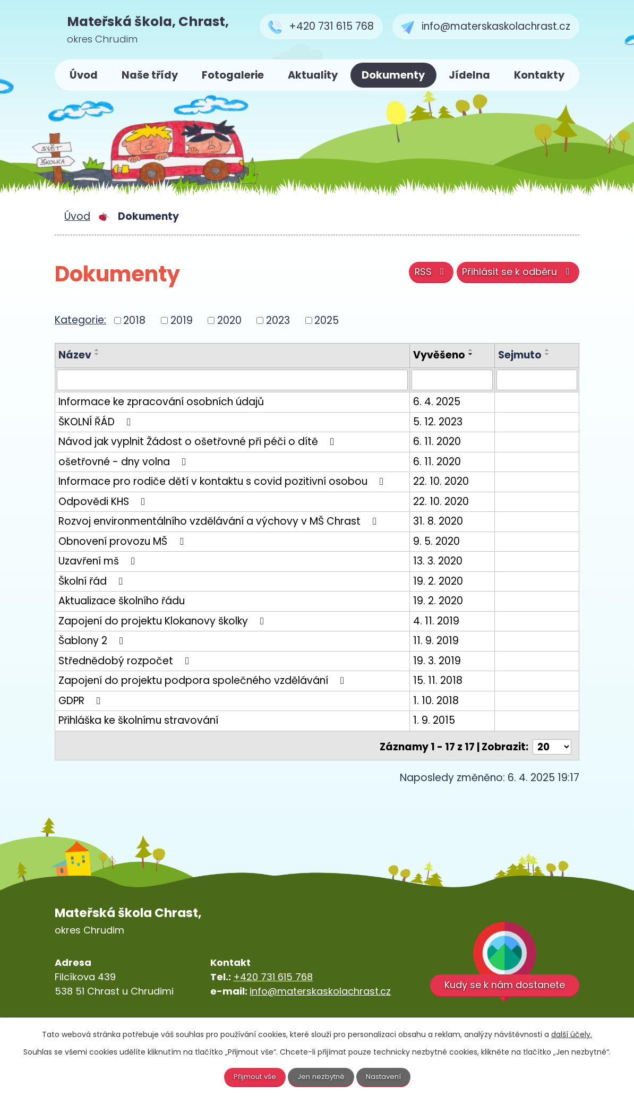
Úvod (84, 75)
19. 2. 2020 (445, 581)
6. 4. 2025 (443, 402)
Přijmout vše (252, 1076)
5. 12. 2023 (444, 422)
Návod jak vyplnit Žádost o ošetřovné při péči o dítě (198, 442)
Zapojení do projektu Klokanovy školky (163, 621)
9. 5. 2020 (443, 541)
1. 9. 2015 (441, 721)
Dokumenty (393, 75)
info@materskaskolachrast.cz (320, 989)
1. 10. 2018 (443, 700)
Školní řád (92, 581)
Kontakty (539, 75)
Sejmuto (523, 355)
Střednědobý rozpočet (125, 661)
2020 (229, 320)
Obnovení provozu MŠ (122, 541)
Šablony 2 (92, 641)
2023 (278, 320)
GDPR (81, 700)
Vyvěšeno (446, 355)
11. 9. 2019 (443, 641)
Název (74, 355)
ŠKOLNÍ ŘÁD (96, 422)
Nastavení (386, 1076)
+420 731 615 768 (273, 974)
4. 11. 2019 (443, 621)
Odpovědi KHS (103, 501)
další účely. (571, 1034)
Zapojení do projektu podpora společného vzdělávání (203, 681)
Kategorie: (80, 320)
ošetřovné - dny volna (124, 462)
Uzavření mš (98, 561)
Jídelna (469, 75)
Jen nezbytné (321, 1076)
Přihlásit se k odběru (515, 275)
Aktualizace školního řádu (121, 601)
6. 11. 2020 (444, 442)
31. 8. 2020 (445, 522)
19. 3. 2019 (444, 661)
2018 (134, 320)
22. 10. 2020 (448, 482)
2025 (326, 320)
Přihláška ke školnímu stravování (138, 721)
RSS (422, 275)
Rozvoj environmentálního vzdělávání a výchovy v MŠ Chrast (219, 522)
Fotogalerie (233, 75)
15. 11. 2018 (444, 681)
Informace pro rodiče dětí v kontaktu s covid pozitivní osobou (223, 482)
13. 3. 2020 (444, 561)
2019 (181, 320)
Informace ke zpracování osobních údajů (161, 402)
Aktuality (313, 75)
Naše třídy (150, 75)
